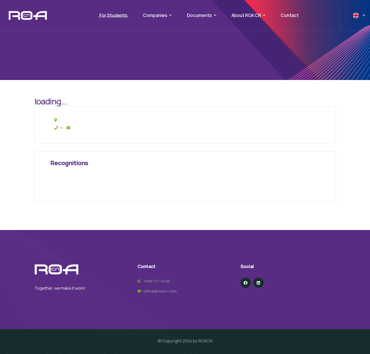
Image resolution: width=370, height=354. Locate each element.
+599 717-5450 (156, 281)
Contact (290, 15)
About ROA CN (246, 15)
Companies (155, 15)
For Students (113, 15)
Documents (199, 15)
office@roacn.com (160, 291)
